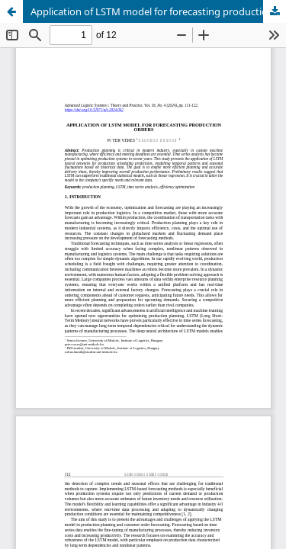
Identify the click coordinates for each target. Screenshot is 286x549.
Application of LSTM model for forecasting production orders (158, 11)
